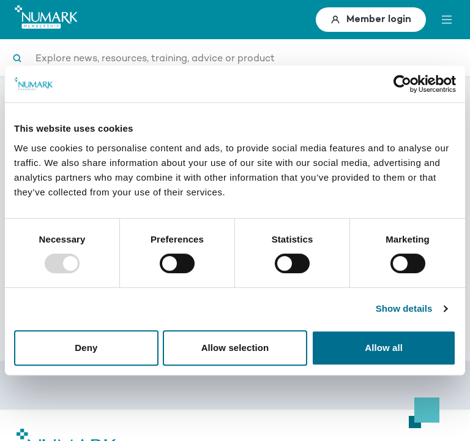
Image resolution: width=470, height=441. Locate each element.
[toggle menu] (447, 20)
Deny (86, 347)
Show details (404, 308)
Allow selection (235, 347)
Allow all (384, 347)
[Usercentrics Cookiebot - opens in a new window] (402, 84)
